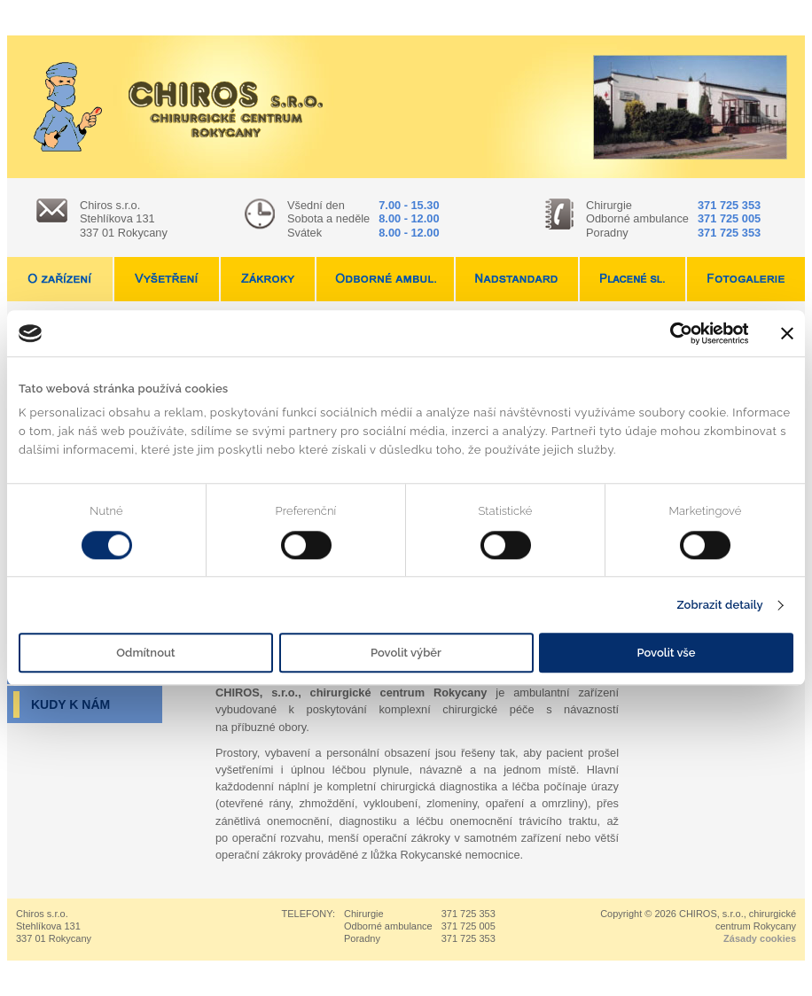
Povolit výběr (406, 653)
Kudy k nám (70, 704)
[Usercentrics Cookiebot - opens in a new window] (670, 333)
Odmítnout (145, 653)
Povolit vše (666, 653)
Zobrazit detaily (719, 604)
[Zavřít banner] (787, 333)
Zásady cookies (759, 938)
